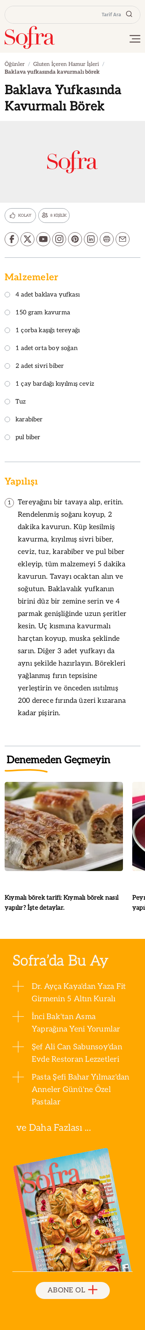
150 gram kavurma (37, 313)
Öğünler (15, 64)
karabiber (24, 420)
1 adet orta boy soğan (41, 348)
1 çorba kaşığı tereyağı (42, 331)
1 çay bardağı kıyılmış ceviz (49, 384)
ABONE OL (72, 1290)
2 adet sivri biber (34, 366)
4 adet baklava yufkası (42, 295)
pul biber (23, 438)
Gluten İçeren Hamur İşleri (66, 64)
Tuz (15, 402)
